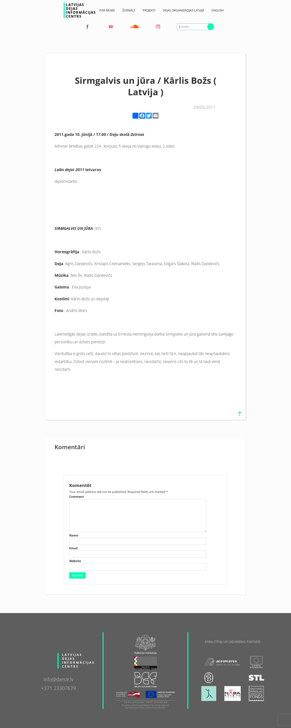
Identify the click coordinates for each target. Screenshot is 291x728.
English (218, 10)
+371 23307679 (58, 688)
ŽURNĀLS (128, 10)
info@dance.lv (58, 679)
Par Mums (107, 10)
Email (73, 548)
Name (73, 535)
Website (75, 560)
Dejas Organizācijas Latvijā (183, 10)
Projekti (149, 10)
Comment (76, 496)
